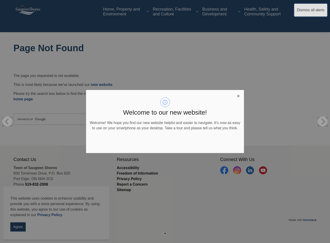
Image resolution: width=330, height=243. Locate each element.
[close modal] (238, 95)
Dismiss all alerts (310, 10)
